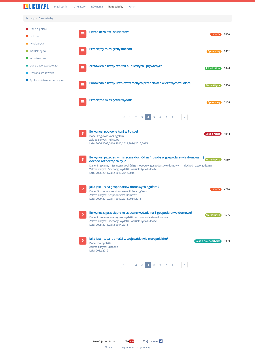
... (178, 117)
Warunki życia (36, 51)
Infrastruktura (36, 58)
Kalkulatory (79, 6)
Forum (132, 6)
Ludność (33, 36)
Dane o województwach (42, 65)
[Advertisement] (154, 305)
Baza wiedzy (115, 6)
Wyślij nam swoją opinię (136, 347)
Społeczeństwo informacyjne (45, 80)
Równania (97, 6)
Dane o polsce (36, 29)
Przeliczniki (60, 6)
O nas (108, 347)
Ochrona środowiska (40, 73)
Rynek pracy (35, 43)
